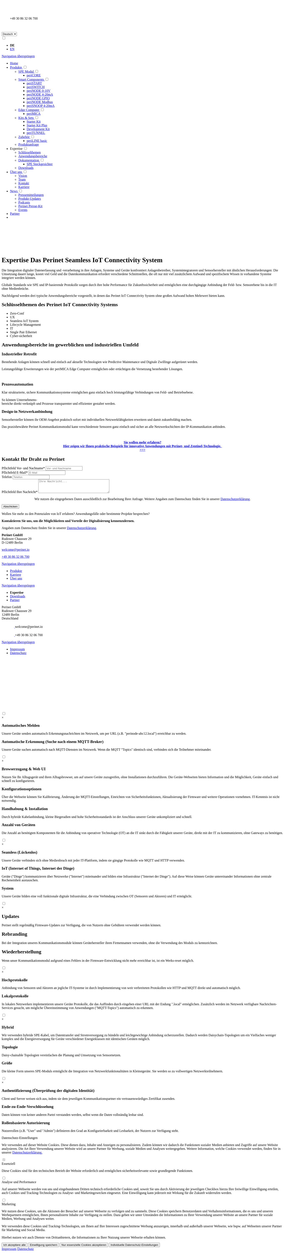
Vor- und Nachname (24, 468)
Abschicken (10, 509)
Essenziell (8, 1166)
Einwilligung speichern (43, 1247)
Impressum (17, 651)
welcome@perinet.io (15, 552)
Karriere (15, 577)
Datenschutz (18, 655)
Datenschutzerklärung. (27, 1155)
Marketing (9, 1206)
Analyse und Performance (19, 1184)
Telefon (7, 477)
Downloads (17, 599)
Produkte (16, 573)
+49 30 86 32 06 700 (15, 559)
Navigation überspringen (18, 56)
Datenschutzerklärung (235, 501)
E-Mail (15, 472)
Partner (15, 602)
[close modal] (3, 720)
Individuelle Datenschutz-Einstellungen (134, 1247)
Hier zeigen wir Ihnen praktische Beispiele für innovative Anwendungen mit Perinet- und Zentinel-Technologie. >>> (142, 446)
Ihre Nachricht (20, 494)
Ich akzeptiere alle (14, 1247)
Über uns (16, 581)
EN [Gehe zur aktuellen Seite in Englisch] (12, 49)
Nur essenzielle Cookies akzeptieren (83, 1247)
